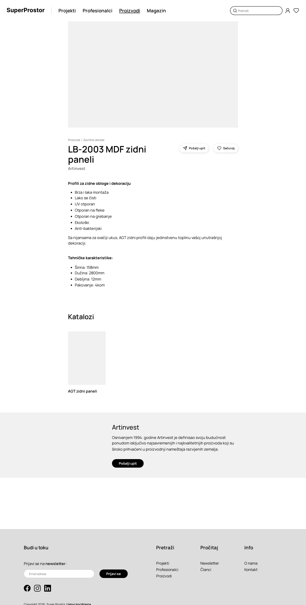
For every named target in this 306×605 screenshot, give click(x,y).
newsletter (55, 563)
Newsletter (210, 563)
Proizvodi (130, 10)
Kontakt (251, 569)
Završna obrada (94, 140)
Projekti (67, 10)
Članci (205, 569)
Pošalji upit (128, 464)
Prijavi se (113, 573)
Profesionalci (98, 10)
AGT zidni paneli (82, 391)
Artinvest (77, 168)
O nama (251, 563)
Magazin (156, 10)
